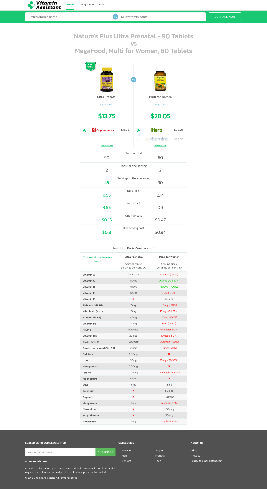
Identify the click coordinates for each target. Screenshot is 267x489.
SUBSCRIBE (105, 452)
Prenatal (160, 456)
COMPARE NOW (225, 16)
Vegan (159, 450)
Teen (158, 461)
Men (124, 456)
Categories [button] (86, 4)
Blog (102, 4)
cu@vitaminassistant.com (207, 461)
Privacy (196, 456)
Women (126, 450)
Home (70, 4)
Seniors (126, 461)
